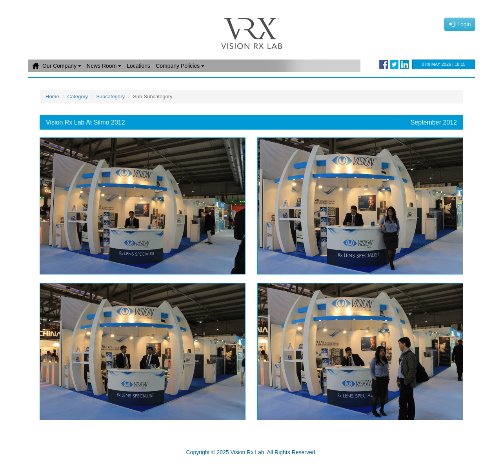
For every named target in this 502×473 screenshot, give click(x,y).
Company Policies (180, 66)
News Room (104, 66)
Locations (138, 66)
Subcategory (110, 96)
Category (77, 96)
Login (460, 24)
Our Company (61, 66)
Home (36, 66)
